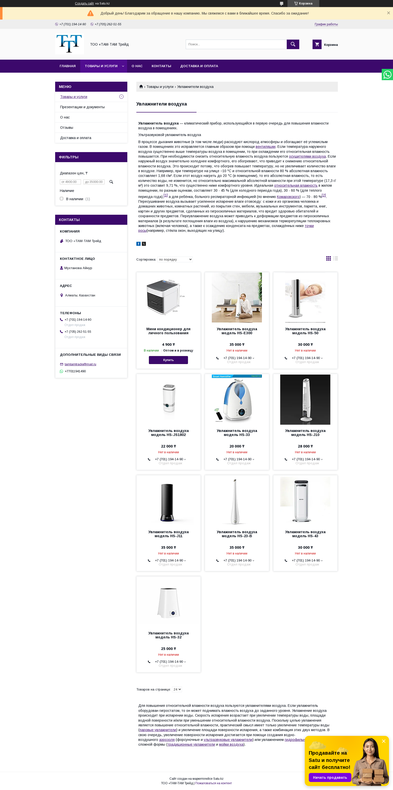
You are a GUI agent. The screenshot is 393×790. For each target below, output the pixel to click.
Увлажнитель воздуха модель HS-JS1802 (168, 433)
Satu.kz (218, 778)
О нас (137, 66)
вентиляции (265, 147)
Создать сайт (84, 3)
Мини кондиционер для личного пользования (168, 331)
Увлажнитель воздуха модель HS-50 (305, 331)
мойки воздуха (231, 744)
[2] (324, 195)
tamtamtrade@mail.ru (80, 364)
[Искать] (293, 44)
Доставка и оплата (199, 66)
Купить (168, 360)
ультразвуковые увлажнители (228, 740)
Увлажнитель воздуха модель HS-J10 (305, 433)
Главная (68, 66)
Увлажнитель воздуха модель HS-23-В (237, 534)
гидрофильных (297, 740)
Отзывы (66, 128)
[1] (166, 195)
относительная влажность (296, 185)
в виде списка (335, 259)
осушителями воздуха (307, 156)
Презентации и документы (82, 107)
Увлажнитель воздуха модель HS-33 (237, 433)
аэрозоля (167, 740)
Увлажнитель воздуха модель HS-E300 (237, 331)
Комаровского (288, 197)
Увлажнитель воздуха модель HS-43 (305, 534)
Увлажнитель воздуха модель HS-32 (168, 635)
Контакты (161, 66)
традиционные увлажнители (191, 744)
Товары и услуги (101, 66)
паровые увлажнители (158, 730)
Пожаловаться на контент (213, 783)
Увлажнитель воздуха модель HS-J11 (168, 534)
